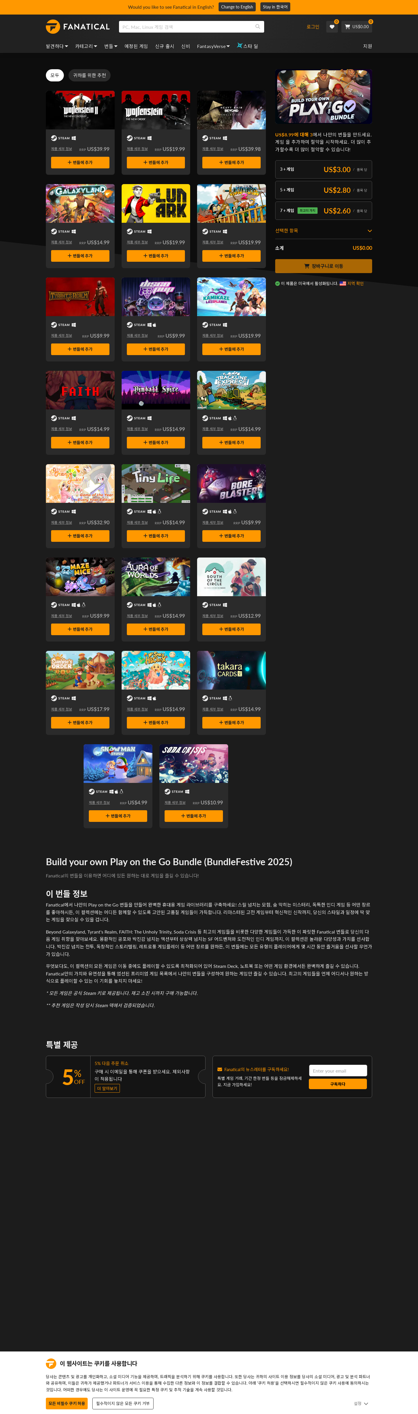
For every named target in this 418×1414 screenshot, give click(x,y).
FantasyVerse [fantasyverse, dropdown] (213, 46)
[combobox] (210, 27)
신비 (185, 46)
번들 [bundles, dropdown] (111, 46)
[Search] (257, 27)
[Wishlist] (332, 27)
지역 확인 (355, 283)
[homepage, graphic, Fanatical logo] (78, 26)
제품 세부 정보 (61, 149)
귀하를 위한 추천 (89, 75)
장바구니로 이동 (323, 266)
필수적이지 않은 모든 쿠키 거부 (123, 1403)
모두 (55, 75)
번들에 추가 (80, 162)
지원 (367, 46)
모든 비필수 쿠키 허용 (66, 1403)
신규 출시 (164, 46)
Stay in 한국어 (275, 6)
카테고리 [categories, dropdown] (86, 46)
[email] (338, 1070)
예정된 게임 (136, 46)
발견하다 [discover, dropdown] (57, 46)
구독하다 (337, 1084)
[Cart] (356, 27)
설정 (361, 1403)
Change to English (237, 6)
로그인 (313, 26)
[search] (185, 27)
